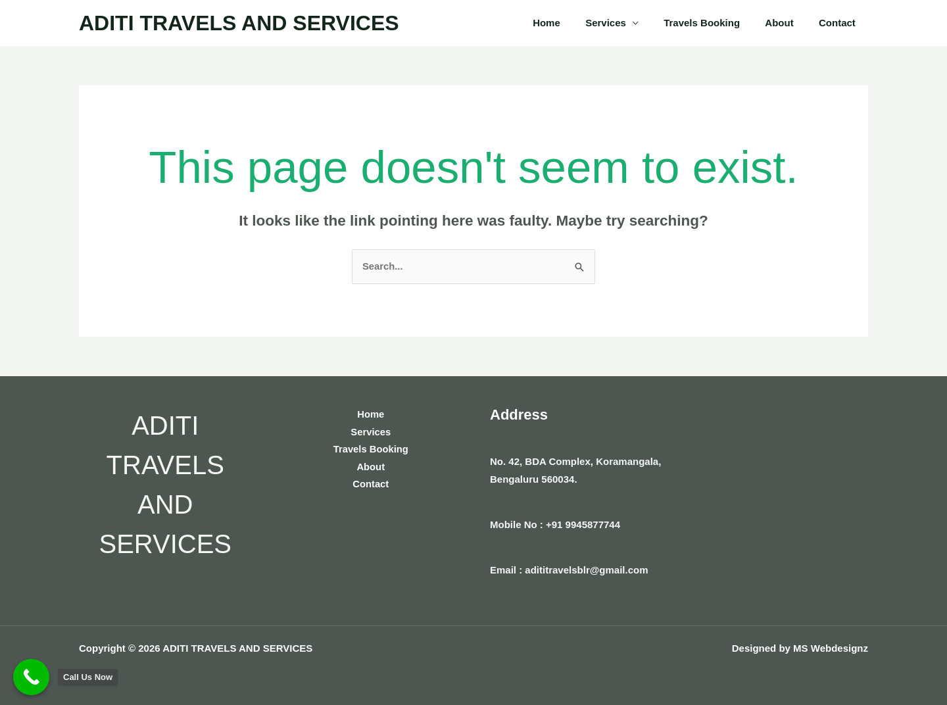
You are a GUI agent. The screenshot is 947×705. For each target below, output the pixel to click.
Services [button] (624, 22)
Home (571, 22)
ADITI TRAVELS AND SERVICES (239, 23)
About (787, 22)
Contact (839, 22)
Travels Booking (715, 22)
